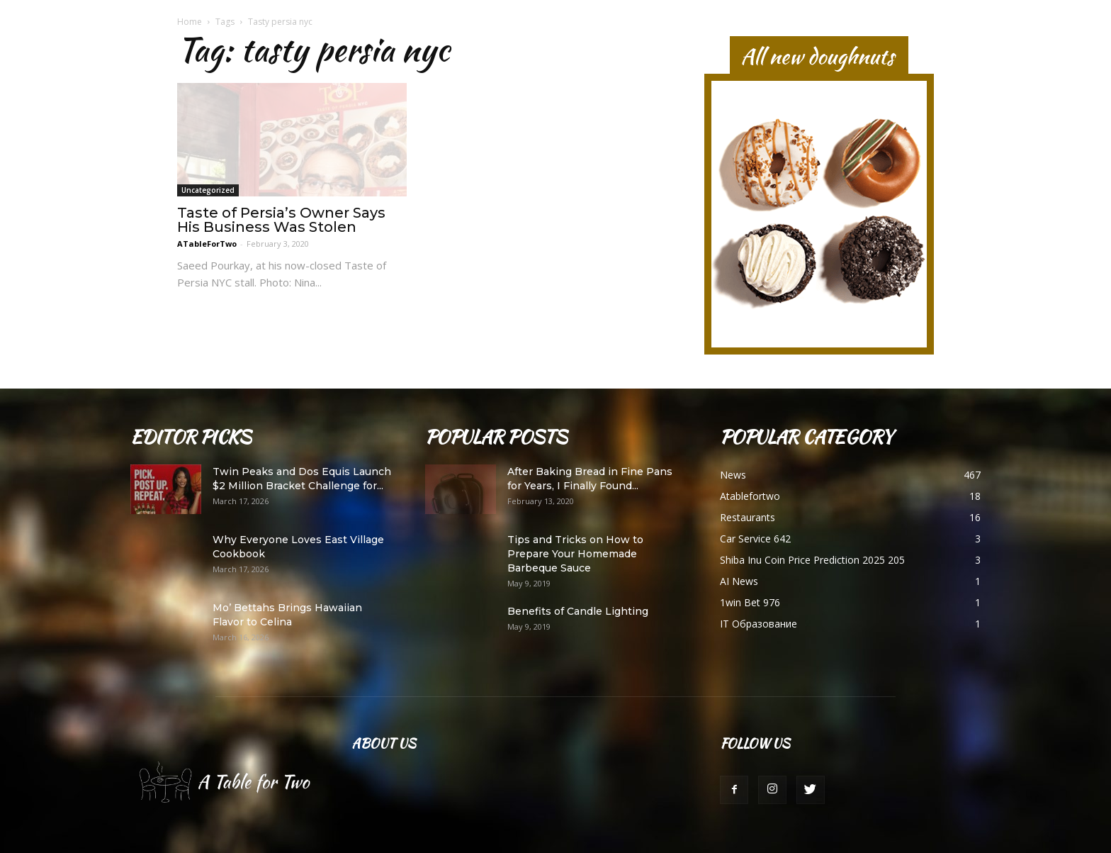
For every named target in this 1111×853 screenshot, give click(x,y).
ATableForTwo (207, 243)
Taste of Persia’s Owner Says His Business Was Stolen (281, 219)
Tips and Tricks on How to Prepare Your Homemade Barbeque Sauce (575, 553)
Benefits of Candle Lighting (577, 611)
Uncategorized (208, 190)
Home (189, 22)
